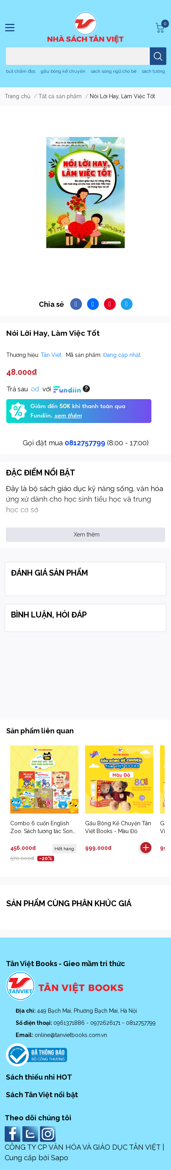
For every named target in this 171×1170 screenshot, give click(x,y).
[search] (158, 56)
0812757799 (85, 443)
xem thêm (68, 416)
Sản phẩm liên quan (40, 731)
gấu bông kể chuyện (63, 71)
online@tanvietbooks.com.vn (71, 1035)
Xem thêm (87, 534)
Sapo (59, 1158)
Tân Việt (52, 355)
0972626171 (106, 1023)
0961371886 (69, 1023)
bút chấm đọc (21, 71)
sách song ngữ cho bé (113, 71)
